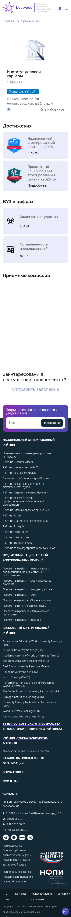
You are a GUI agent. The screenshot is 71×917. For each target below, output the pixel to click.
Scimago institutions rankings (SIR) (23, 696)
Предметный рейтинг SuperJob (22, 619)
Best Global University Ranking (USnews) (26, 666)
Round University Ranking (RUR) (21, 671)
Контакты (20, 893)
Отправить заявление (35, 389)
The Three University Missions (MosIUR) (26, 660)
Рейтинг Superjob (13, 526)
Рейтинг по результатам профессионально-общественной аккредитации (23, 501)
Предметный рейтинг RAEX (19, 594)
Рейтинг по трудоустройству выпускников (29, 548)
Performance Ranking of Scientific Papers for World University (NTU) (29, 684)
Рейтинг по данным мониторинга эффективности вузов (23, 485)
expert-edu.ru (14, 818)
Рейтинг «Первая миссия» (19, 461)
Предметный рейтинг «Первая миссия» (27, 600)
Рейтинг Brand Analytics (17, 542)
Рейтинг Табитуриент (16, 537)
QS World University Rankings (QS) (23, 650)
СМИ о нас (11, 781)
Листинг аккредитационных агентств (26, 751)
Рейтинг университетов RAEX (21, 467)
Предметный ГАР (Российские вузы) (25, 605)
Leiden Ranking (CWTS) (16, 677)
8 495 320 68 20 (15, 824)
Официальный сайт (23, 91)
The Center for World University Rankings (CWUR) (32, 691)
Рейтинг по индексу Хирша (19, 472)
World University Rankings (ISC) (21, 711)
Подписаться (52, 423)
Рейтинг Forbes (12, 515)
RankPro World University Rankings (23, 716)
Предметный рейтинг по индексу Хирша (27, 589)
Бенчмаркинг (13, 772)
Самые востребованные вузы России (26, 478)
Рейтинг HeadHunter (15, 531)
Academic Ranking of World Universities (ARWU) (31, 655)
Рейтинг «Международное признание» (26, 510)
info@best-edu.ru (17, 829)
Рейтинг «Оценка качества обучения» (25, 492)
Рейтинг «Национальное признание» (25, 520)
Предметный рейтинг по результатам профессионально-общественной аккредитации (26, 572)
